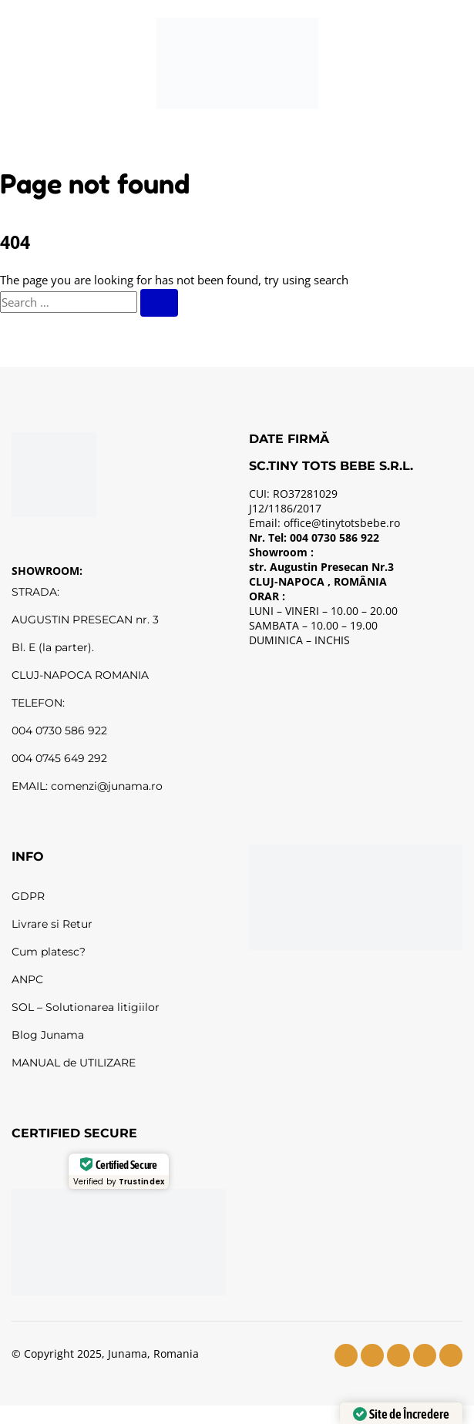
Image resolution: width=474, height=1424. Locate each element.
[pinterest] (450, 1355)
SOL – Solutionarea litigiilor (86, 1007)
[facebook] (346, 1355)
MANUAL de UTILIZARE (74, 1063)
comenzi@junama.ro (107, 786)
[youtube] (398, 1355)
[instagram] (372, 1355)
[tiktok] (424, 1355)
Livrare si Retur (52, 924)
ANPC (27, 979)
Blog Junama (48, 1035)
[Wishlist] (352, 63)
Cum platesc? (49, 952)
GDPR (28, 896)
